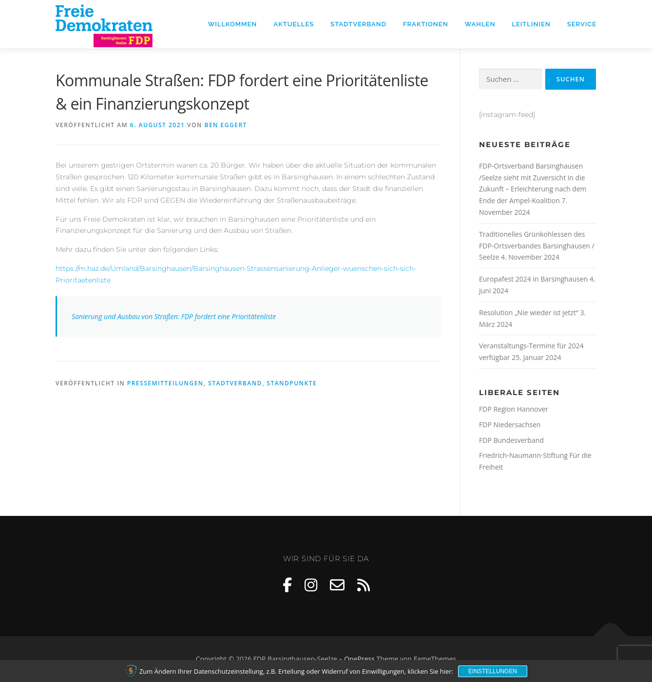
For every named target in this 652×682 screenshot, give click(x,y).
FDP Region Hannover (513, 409)
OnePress (359, 658)
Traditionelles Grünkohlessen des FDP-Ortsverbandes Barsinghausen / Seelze (536, 245)
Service (581, 24)
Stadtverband (358, 24)
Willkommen (232, 24)
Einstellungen (492, 671)
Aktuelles (293, 24)
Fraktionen (425, 24)
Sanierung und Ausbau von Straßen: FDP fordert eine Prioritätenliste (174, 316)
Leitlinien (531, 24)
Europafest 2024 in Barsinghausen (533, 279)
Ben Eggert (226, 125)
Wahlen (480, 24)
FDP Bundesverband (511, 440)
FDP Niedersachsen (509, 424)
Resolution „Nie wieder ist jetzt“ (528, 312)
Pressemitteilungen (165, 383)
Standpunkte (292, 383)
